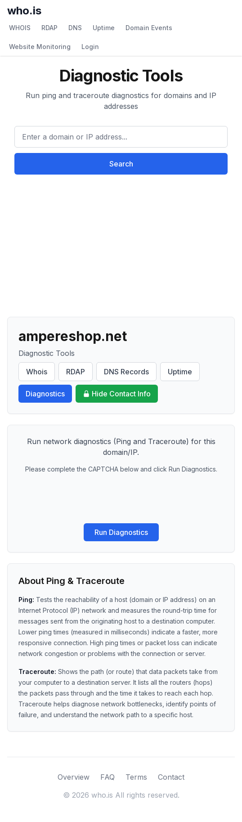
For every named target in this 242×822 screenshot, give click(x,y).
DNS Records (126, 371)
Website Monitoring (40, 46)
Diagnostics (45, 393)
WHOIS (20, 27)
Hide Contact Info (117, 393)
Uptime (104, 27)
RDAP (49, 27)
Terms (136, 777)
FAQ (107, 777)
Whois (36, 371)
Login (90, 46)
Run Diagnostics (121, 532)
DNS (75, 27)
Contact (171, 777)
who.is (24, 10)
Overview (74, 777)
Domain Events (148, 27)
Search (121, 163)
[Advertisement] (121, 242)
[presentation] (121, 498)
